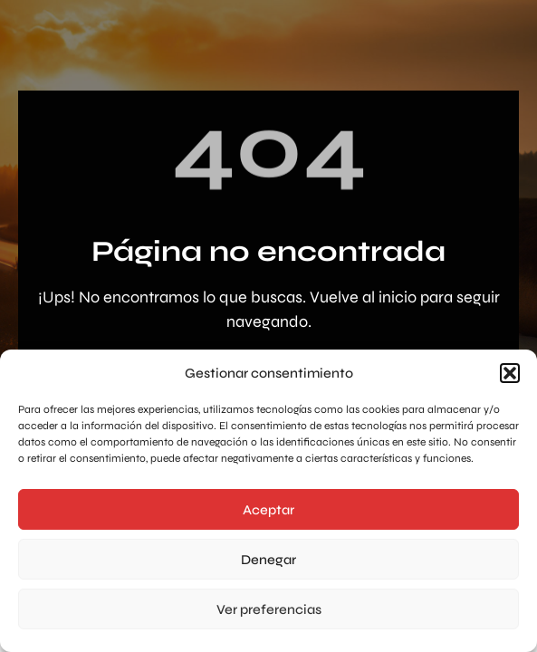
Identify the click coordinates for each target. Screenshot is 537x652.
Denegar (268, 559)
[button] (510, 373)
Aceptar (268, 510)
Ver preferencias (268, 609)
